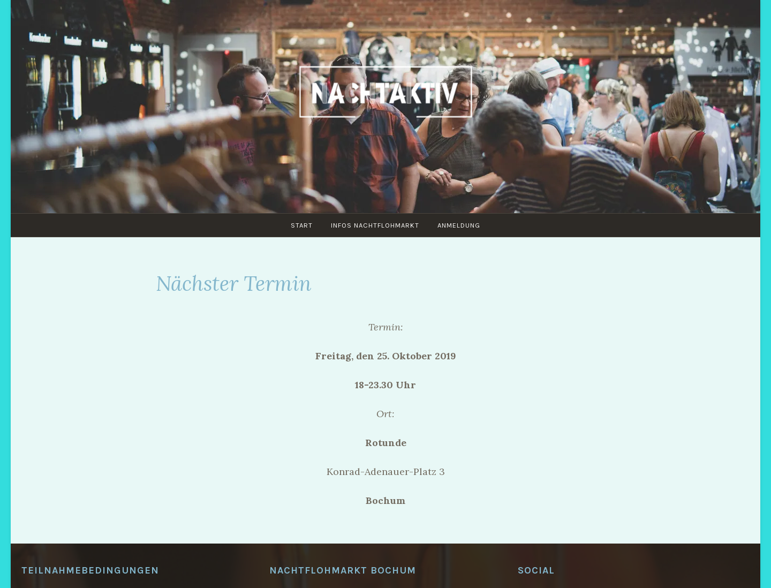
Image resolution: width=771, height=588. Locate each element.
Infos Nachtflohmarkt (375, 225)
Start (302, 225)
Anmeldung (458, 225)
